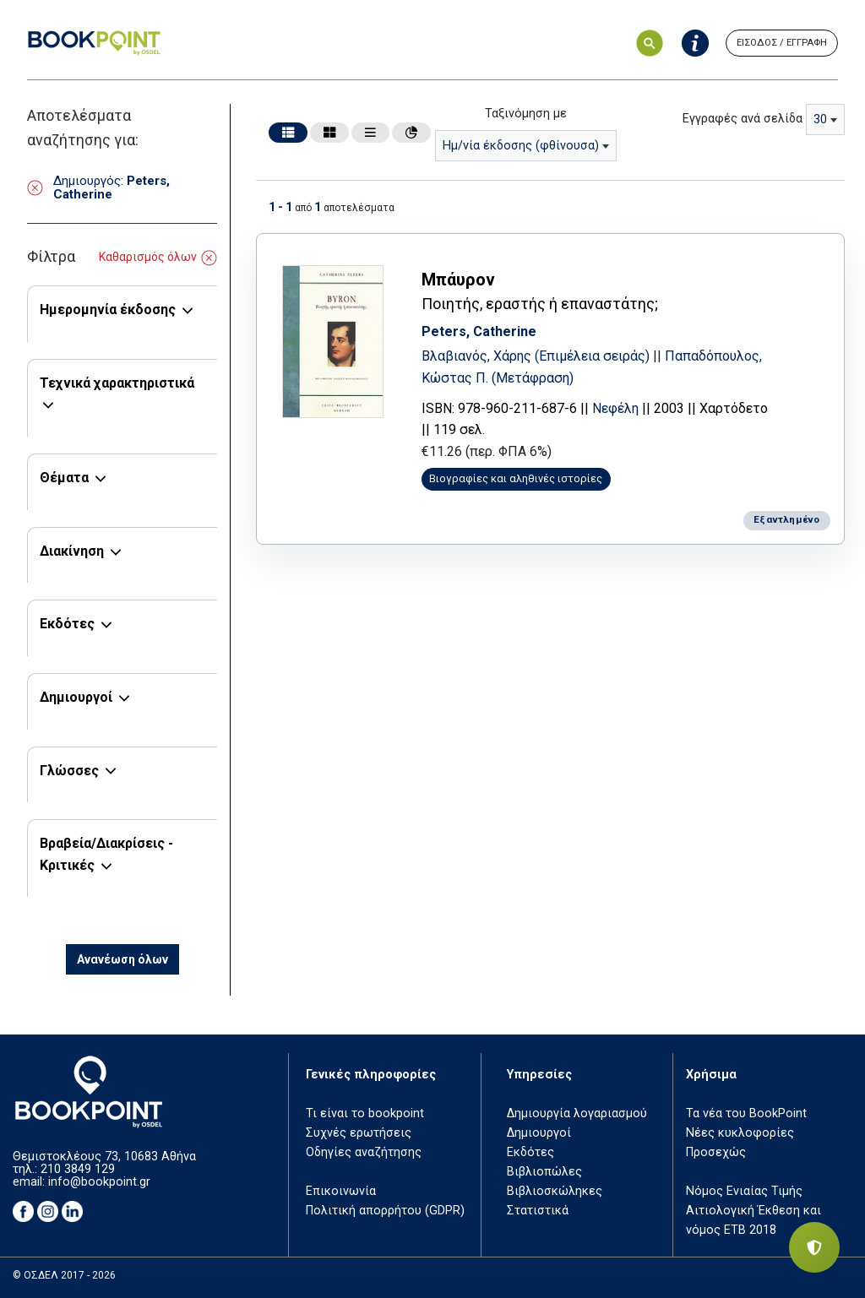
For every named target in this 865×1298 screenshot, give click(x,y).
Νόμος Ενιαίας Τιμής (744, 1191)
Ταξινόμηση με (526, 113)
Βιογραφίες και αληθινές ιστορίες (525, 476)
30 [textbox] (820, 119)
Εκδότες (67, 624)
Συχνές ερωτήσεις (358, 1133)
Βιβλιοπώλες (544, 1172)
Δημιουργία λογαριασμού (577, 1113)
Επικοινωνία (341, 1191)
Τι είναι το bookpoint (365, 1113)
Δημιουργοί (76, 697)
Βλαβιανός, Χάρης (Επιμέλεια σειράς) (545, 354)
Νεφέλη (624, 407)
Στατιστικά (538, 1210)
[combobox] (526, 145)
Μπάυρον (466, 278)
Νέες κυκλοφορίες (740, 1133)
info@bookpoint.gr (99, 1182)
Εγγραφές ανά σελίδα (742, 118)
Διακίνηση (72, 551)
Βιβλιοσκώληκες (554, 1191)
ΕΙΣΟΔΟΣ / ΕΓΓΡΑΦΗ (782, 42)
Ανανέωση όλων (122, 959)
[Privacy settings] (814, 1247)
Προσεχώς (716, 1152)
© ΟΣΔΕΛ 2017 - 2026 (64, 1275)
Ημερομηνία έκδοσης (108, 309)
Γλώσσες (69, 771)
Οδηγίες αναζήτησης (364, 1152)
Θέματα (64, 478)
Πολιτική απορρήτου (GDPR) (385, 1210)
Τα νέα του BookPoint (746, 1113)
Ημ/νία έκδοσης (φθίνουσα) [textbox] (521, 145)
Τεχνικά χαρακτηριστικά (117, 383)
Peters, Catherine (487, 330)
